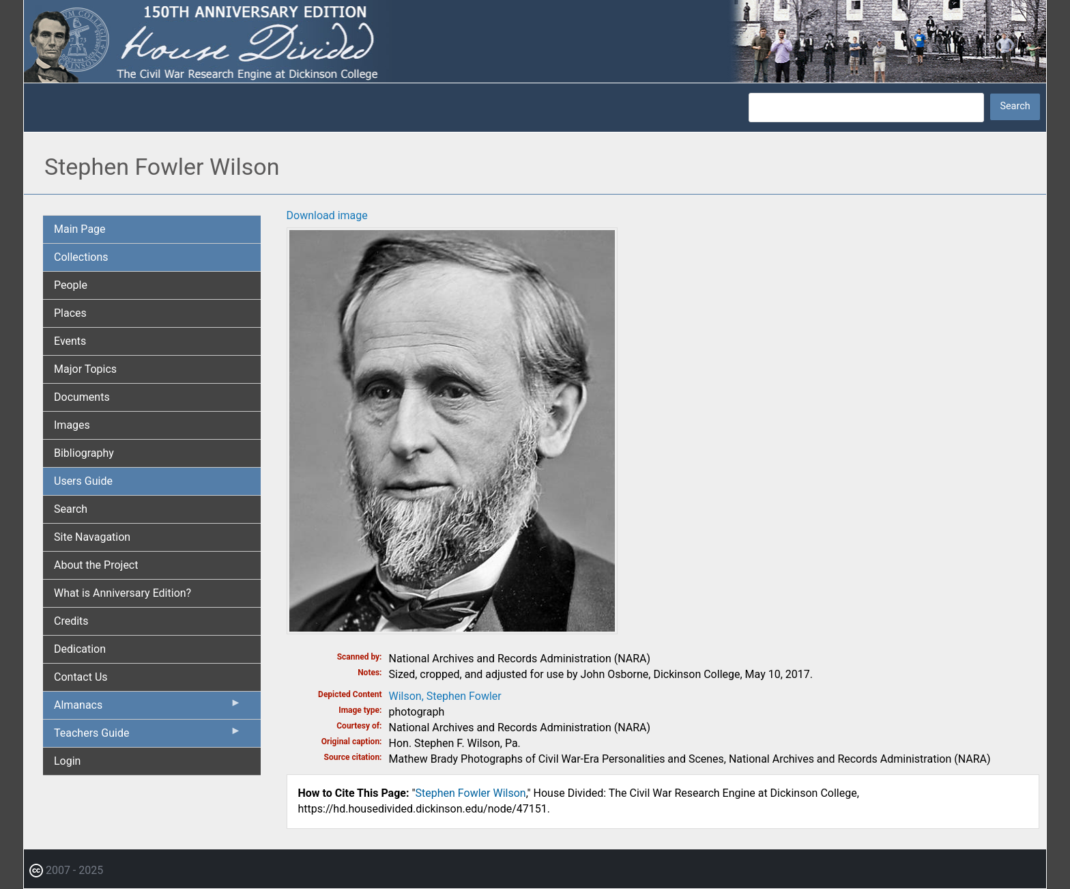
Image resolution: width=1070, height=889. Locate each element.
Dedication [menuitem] (80, 649)
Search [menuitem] (70, 509)
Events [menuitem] (70, 341)
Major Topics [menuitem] (85, 369)
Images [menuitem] (72, 425)
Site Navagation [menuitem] (92, 537)
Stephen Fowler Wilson (471, 793)
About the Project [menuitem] (96, 565)
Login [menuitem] (67, 760)
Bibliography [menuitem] (84, 453)
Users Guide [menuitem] (83, 481)
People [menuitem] (70, 285)
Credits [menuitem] (71, 621)
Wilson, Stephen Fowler (445, 696)
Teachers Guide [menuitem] (147, 736)
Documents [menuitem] (82, 397)
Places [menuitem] (70, 313)
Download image (327, 215)
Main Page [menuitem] (80, 229)
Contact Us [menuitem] (81, 677)
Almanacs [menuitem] (147, 708)
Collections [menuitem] (81, 257)
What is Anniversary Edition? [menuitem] (122, 593)
